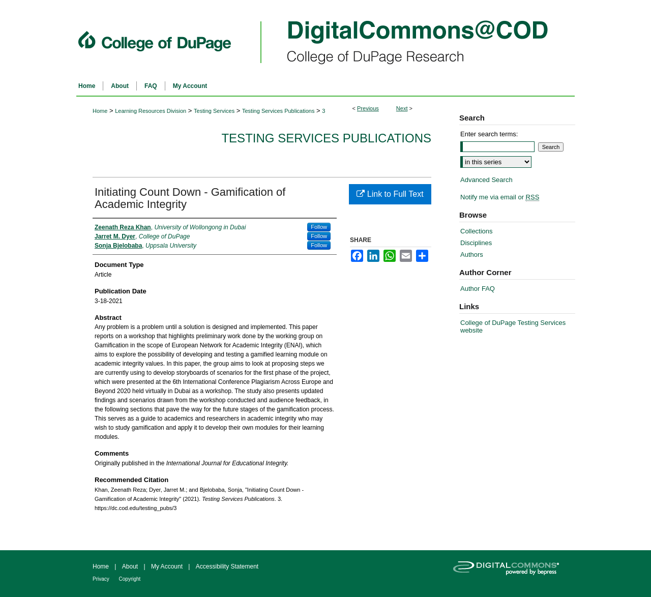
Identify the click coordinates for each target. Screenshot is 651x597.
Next (402, 108)
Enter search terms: (489, 134)
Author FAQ (477, 288)
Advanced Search (486, 180)
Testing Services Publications (278, 111)
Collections (476, 231)
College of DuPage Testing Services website (513, 326)
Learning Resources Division (150, 111)
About (131, 566)
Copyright (130, 579)
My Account (167, 566)
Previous (368, 108)
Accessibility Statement (227, 566)
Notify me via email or (499, 197)
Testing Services (214, 111)
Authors (471, 254)
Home (100, 111)
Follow (319, 227)
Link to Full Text (390, 194)
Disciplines (476, 243)
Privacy (102, 579)
